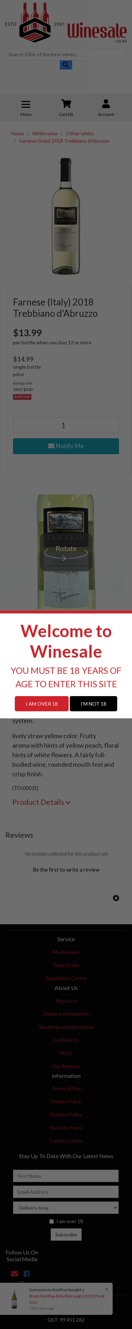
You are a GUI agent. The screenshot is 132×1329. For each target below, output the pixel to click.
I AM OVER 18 (42, 704)
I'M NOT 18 (93, 704)
